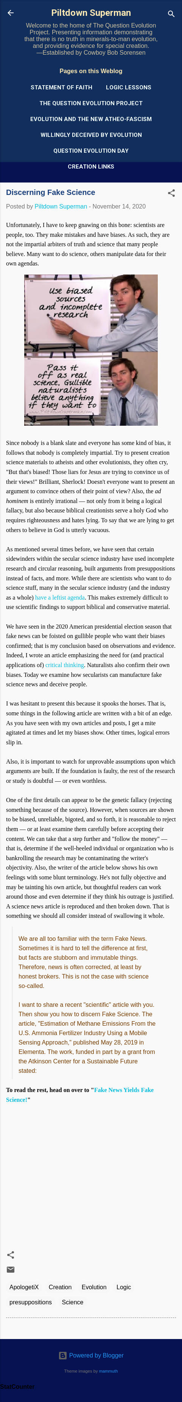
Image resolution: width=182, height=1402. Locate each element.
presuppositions (30, 1302)
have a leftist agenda (60, 597)
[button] (171, 194)
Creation (60, 1287)
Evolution (94, 1287)
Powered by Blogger (91, 1355)
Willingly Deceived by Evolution (91, 135)
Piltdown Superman (91, 13)
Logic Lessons (128, 87)
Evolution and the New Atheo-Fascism (91, 119)
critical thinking (64, 665)
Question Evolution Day (91, 150)
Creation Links (91, 166)
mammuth (108, 1371)
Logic (124, 1287)
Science (73, 1302)
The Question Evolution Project (91, 103)
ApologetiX (24, 1287)
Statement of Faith (61, 87)
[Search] (171, 15)
